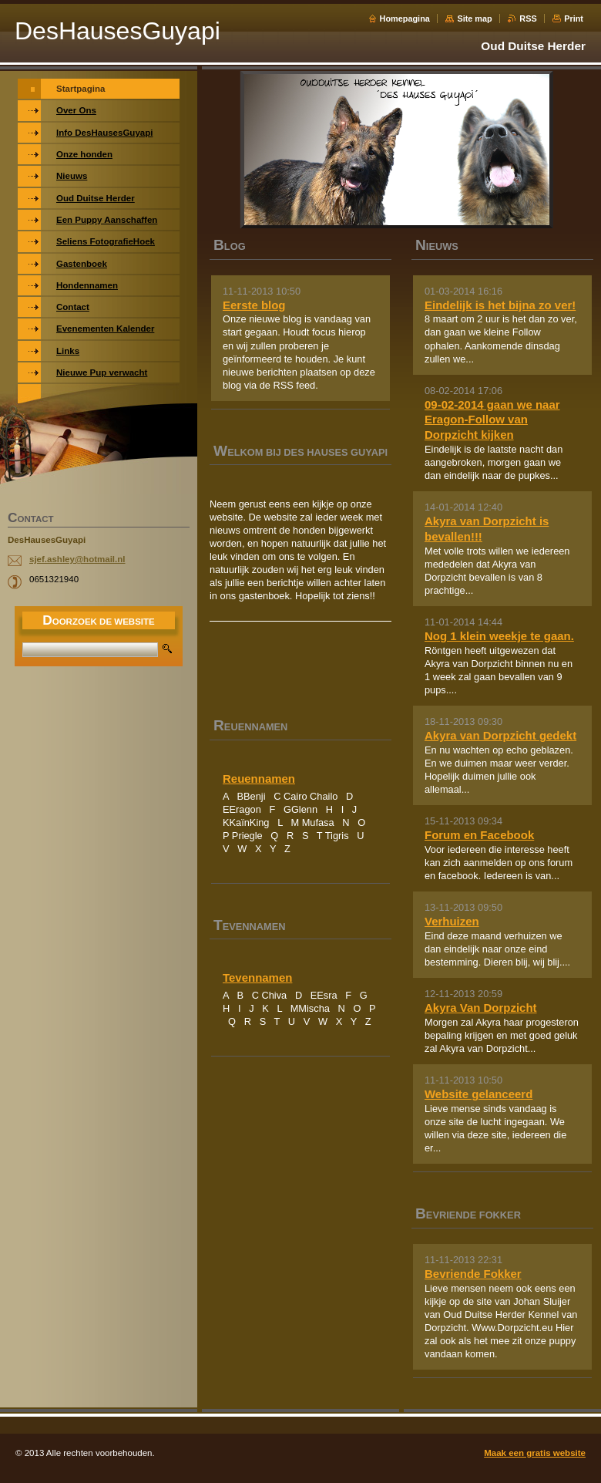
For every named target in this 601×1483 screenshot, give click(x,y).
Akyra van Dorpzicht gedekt (500, 735)
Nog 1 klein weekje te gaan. (499, 635)
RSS (527, 18)
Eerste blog (254, 305)
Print (573, 18)
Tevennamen (257, 977)
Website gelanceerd (478, 1093)
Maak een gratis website (535, 1453)
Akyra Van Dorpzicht (481, 1007)
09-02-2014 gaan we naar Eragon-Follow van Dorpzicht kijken (492, 420)
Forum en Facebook (479, 834)
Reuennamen (259, 778)
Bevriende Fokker (473, 1273)
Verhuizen (452, 921)
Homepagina (405, 18)
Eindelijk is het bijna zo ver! (500, 305)
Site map (474, 18)
